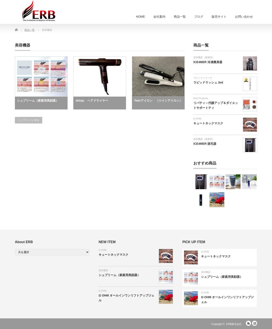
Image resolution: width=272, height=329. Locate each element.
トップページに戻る (28, 120)
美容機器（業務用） (203, 57)
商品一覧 (180, 16)
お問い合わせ (244, 16)
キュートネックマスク (208, 123)
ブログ (198, 16)
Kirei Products (200, 98)
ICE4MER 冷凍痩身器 (207, 62)
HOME (140, 16)
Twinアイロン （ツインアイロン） (158, 100)
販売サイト (219, 16)
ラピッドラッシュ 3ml (208, 82)
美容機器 (103, 270)
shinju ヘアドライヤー (91, 100)
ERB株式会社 (234, 324)
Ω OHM (197, 118)
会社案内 (159, 16)
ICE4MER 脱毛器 (204, 143)
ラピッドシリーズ (202, 78)
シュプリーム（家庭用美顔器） (38, 100)
